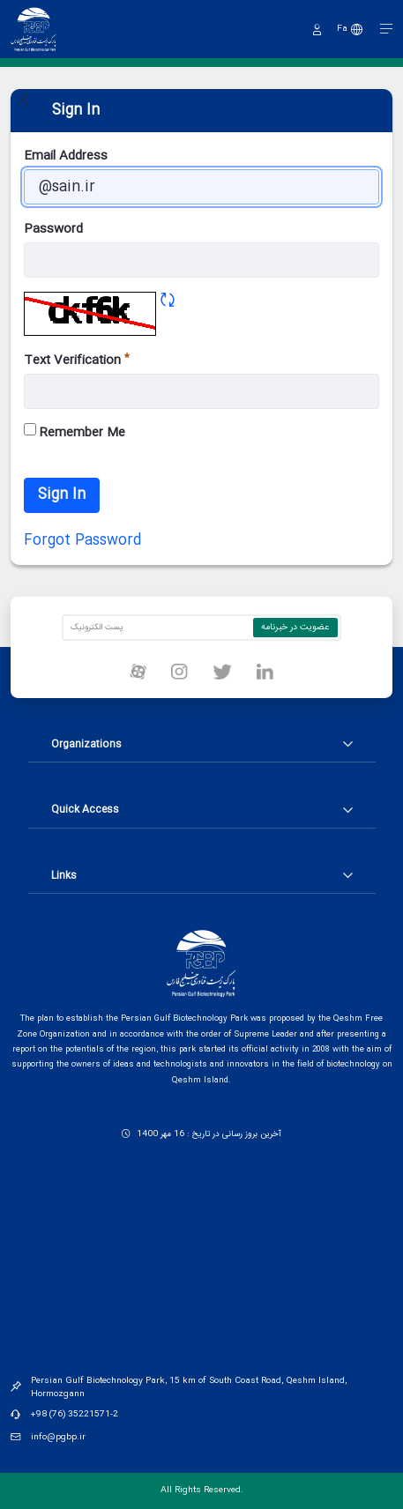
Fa (342, 29)
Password (53, 229)
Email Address (66, 156)
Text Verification (77, 361)
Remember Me (74, 432)
